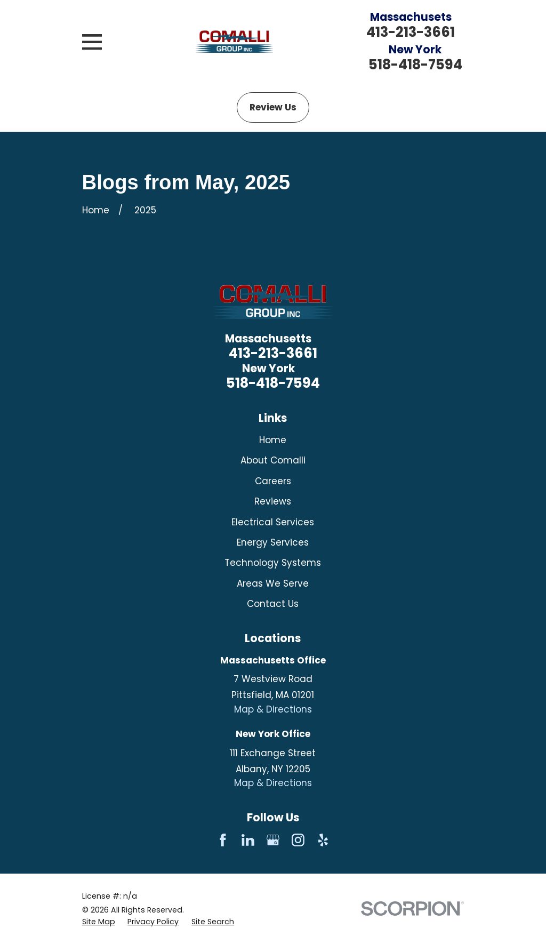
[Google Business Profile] (273, 840)
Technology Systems (272, 562)
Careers (273, 481)
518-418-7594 (415, 64)
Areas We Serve (273, 583)
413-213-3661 (410, 32)
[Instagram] (298, 840)
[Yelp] (323, 840)
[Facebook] (222, 840)
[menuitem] (98, 922)
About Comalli (273, 460)
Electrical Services (272, 522)
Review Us (273, 107)
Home (272, 440)
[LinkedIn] (248, 840)
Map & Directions (273, 709)
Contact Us (273, 603)
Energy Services (273, 542)
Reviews (272, 501)
